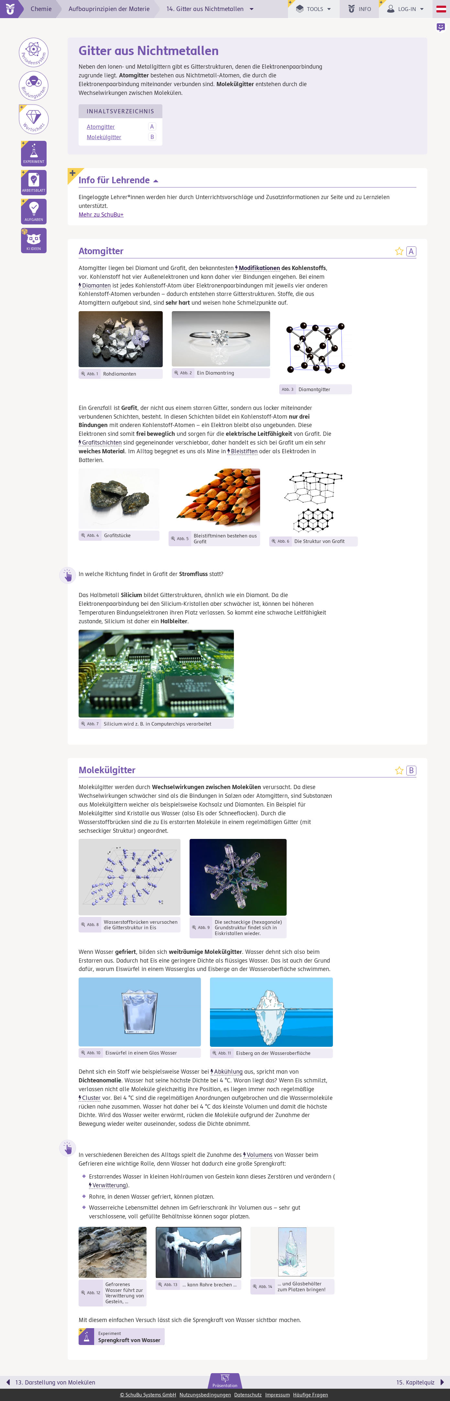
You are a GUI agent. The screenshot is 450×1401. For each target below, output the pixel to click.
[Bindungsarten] (34, 86)
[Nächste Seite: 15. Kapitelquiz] (343, 1384)
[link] (225, 1381)
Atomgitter (101, 126)
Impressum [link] (277, 1395)
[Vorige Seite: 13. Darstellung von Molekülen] (106, 1384)
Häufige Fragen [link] (310, 1395)
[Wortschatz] (34, 119)
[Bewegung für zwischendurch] (438, 1369)
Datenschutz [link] (248, 1395)
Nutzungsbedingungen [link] (205, 1395)
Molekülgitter (104, 137)
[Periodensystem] (34, 52)
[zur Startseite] (12, 9)
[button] (33, 240)
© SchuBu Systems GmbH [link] (148, 1395)
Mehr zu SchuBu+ (101, 214)
